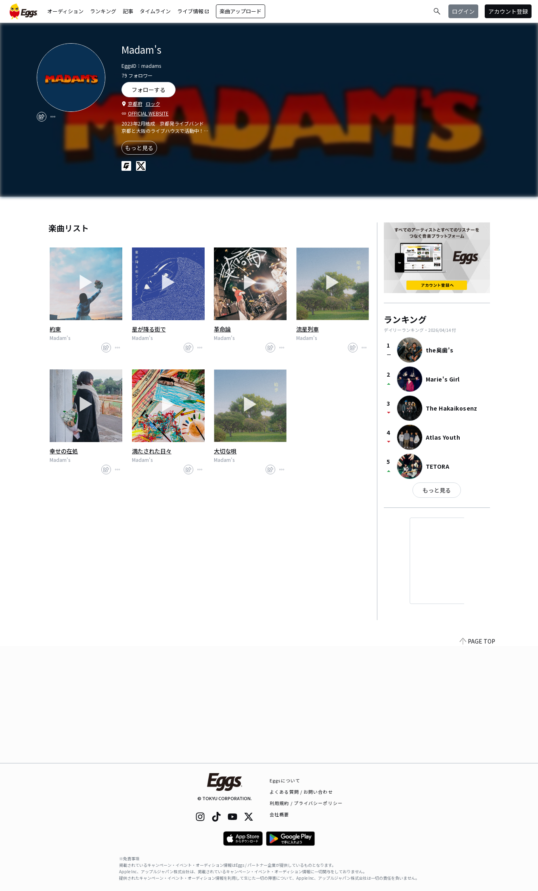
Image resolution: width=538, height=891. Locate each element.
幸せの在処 (64, 451)
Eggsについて (285, 780)
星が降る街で (149, 329)
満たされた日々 (152, 451)
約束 (55, 329)
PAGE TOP (477, 758)
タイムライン (155, 11)
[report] (53, 117)
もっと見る (139, 148)
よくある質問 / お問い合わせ (301, 791)
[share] (41, 117)
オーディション (65, 11)
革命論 (222, 329)
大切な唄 (225, 451)
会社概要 (279, 814)
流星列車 (307, 329)
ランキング (103, 11)
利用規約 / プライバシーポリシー (306, 803)
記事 (128, 11)
